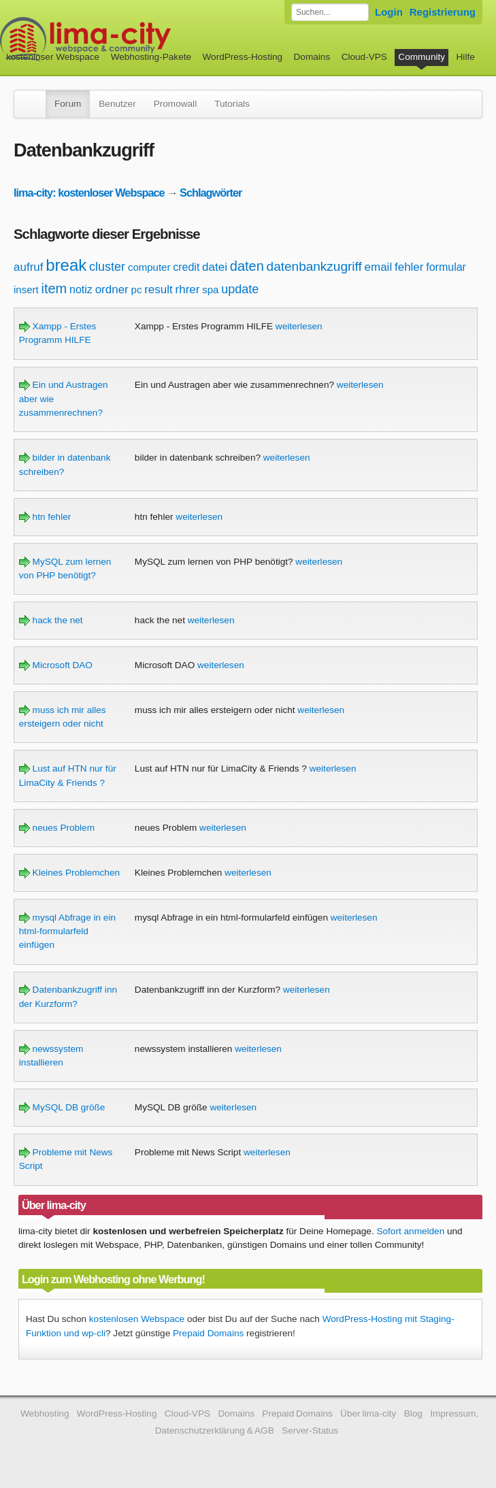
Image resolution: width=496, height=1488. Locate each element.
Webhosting (44, 1413)
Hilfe (466, 57)
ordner (112, 289)
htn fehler (45, 517)
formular (446, 267)
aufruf (28, 267)
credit (186, 267)
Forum (67, 104)
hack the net (51, 620)
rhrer (188, 289)
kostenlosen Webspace (136, 1319)
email (379, 267)
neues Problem (57, 828)
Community (421, 57)
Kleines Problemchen (69, 872)
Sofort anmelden (410, 1231)
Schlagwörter (211, 192)
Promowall (175, 104)
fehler (409, 267)
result (158, 289)
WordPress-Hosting (242, 57)
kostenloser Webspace (52, 57)
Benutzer (117, 104)
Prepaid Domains (208, 1333)
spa (210, 289)
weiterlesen (299, 326)
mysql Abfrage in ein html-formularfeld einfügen (67, 931)
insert (26, 289)
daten (247, 266)
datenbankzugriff (314, 266)
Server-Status (310, 1430)
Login (389, 12)
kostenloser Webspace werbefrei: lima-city (136, 39)
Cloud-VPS (364, 57)
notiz (81, 289)
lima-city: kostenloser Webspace (89, 192)
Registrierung (443, 12)
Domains (312, 57)
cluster (107, 267)
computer (149, 267)
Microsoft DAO (56, 665)
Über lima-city (368, 1413)
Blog (413, 1413)
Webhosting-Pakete (151, 57)
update (240, 289)
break (66, 265)
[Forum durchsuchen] (330, 12)
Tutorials (232, 104)
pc (136, 289)
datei (214, 267)
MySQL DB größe (62, 1107)
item (54, 288)
